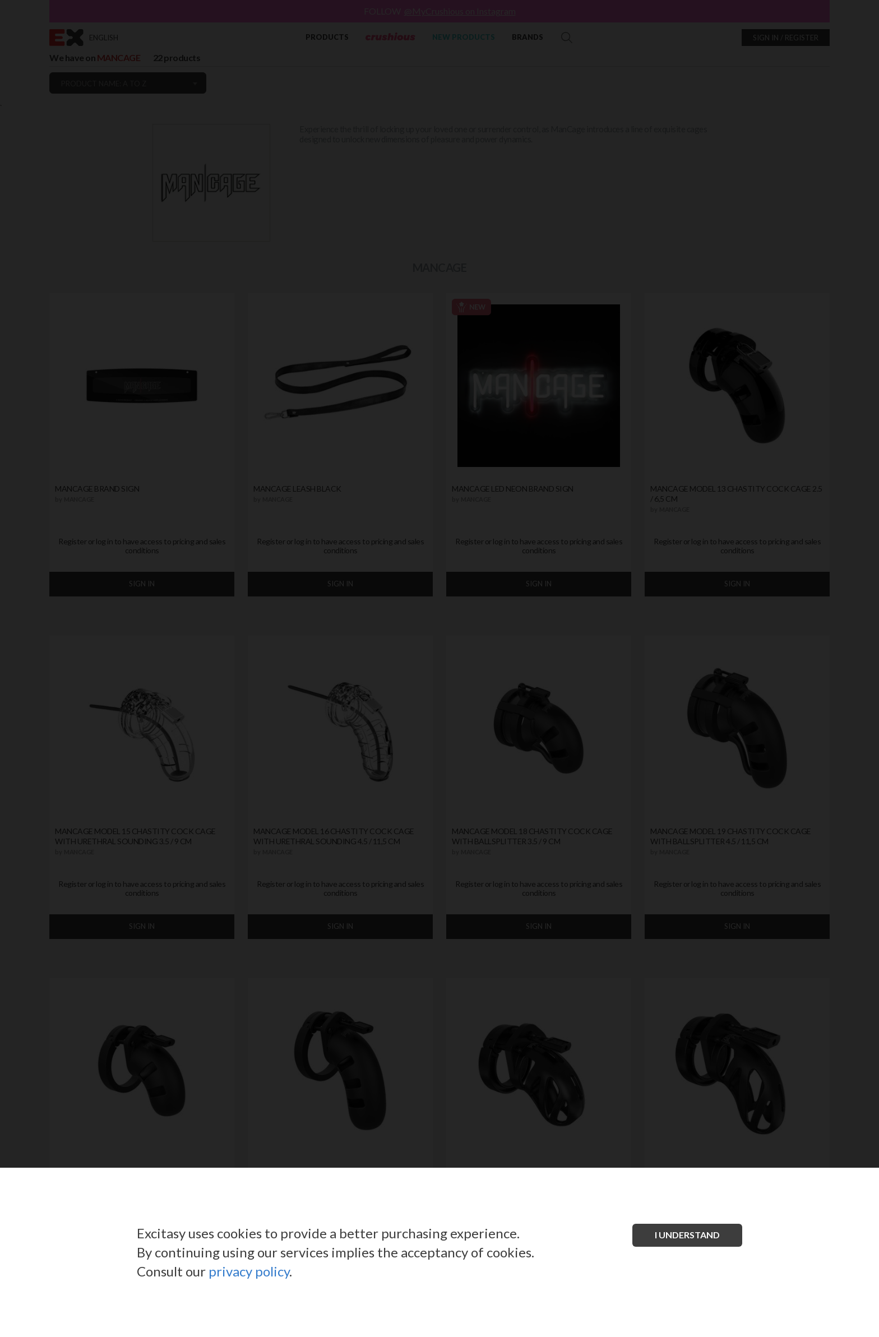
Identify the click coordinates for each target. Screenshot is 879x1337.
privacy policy (249, 1271)
